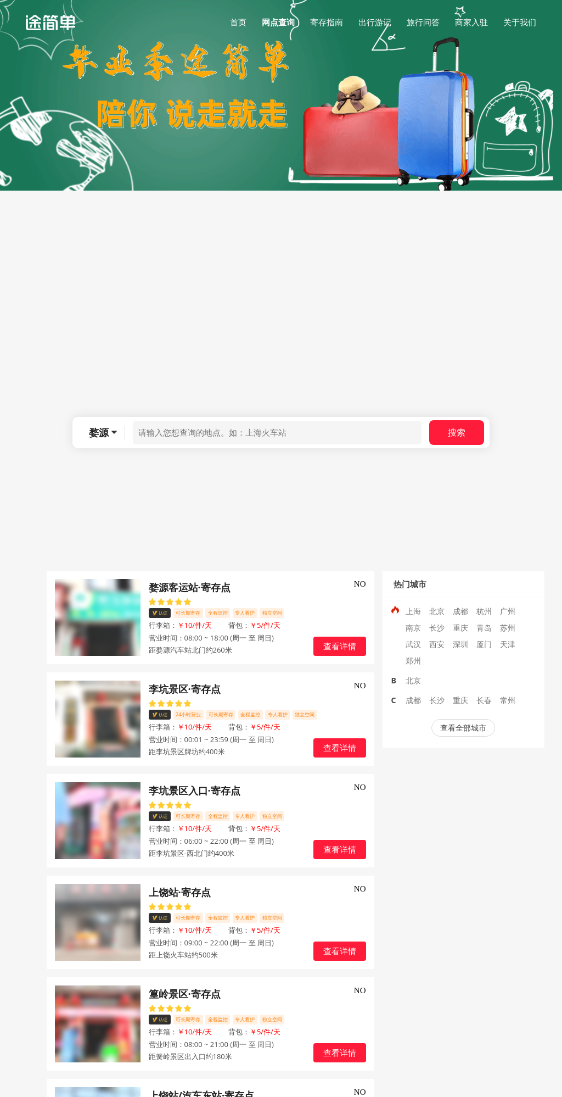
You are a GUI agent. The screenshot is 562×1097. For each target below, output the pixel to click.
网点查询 (278, 21)
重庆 (460, 627)
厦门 (484, 644)
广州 (507, 611)
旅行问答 (423, 21)
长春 (484, 700)
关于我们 (519, 21)
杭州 (484, 611)
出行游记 (374, 21)
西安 (437, 644)
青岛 (484, 627)
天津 (507, 644)
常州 (507, 700)
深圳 (460, 644)
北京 (437, 611)
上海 (413, 611)
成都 (460, 611)
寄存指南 (326, 21)
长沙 (437, 627)
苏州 (507, 627)
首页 (238, 21)
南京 (413, 627)
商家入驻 (471, 21)
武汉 (413, 644)
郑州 (413, 660)
